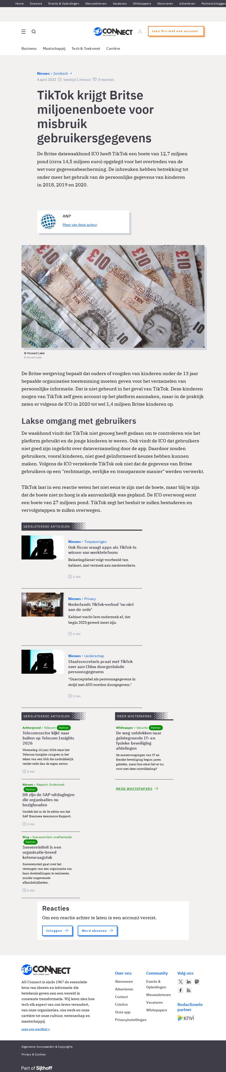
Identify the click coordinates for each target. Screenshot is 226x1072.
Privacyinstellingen (130, 1019)
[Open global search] (34, 32)
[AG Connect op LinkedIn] (189, 982)
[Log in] (140, 32)
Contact (121, 996)
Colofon (121, 1004)
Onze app (122, 1012)
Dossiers (36, 3)
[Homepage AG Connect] (113, 31)
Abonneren (165, 3)
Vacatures (120, 3)
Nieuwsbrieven (96, 3)
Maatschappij (54, 48)
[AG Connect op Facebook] (180, 990)
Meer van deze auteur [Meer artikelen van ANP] (80, 224)
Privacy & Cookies (33, 1054)
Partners (207, 3)
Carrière (113, 48)
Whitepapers (142, 3)
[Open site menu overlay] (23, 32)
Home (19, 3)
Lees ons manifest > (35, 1029)
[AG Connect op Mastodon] (197, 982)
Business (29, 48)
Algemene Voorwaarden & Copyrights (47, 1047)
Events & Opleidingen (63, 3)
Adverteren (187, 3)
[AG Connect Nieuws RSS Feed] (189, 990)
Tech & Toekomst (86, 48)
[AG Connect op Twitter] (180, 982)
